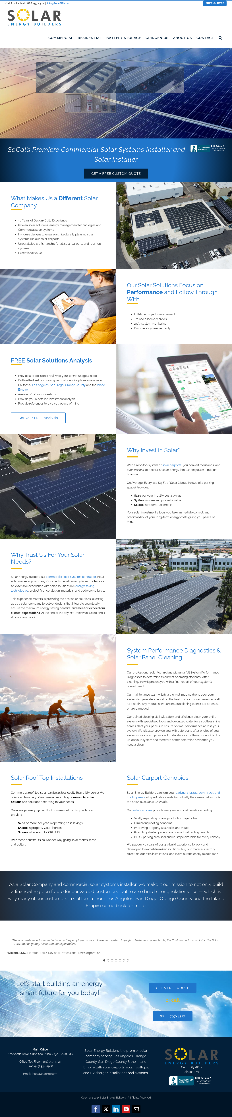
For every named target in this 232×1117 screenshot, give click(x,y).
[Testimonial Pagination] (104, 960)
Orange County (75, 385)
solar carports (73, 243)
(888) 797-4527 (51, 1061)
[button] (220, 38)
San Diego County (112, 1062)
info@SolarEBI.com (58, 3)
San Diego (57, 385)
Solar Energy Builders (101, 1050)
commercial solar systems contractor (71, 577)
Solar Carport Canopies (157, 777)
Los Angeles (40, 385)
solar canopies (142, 810)
